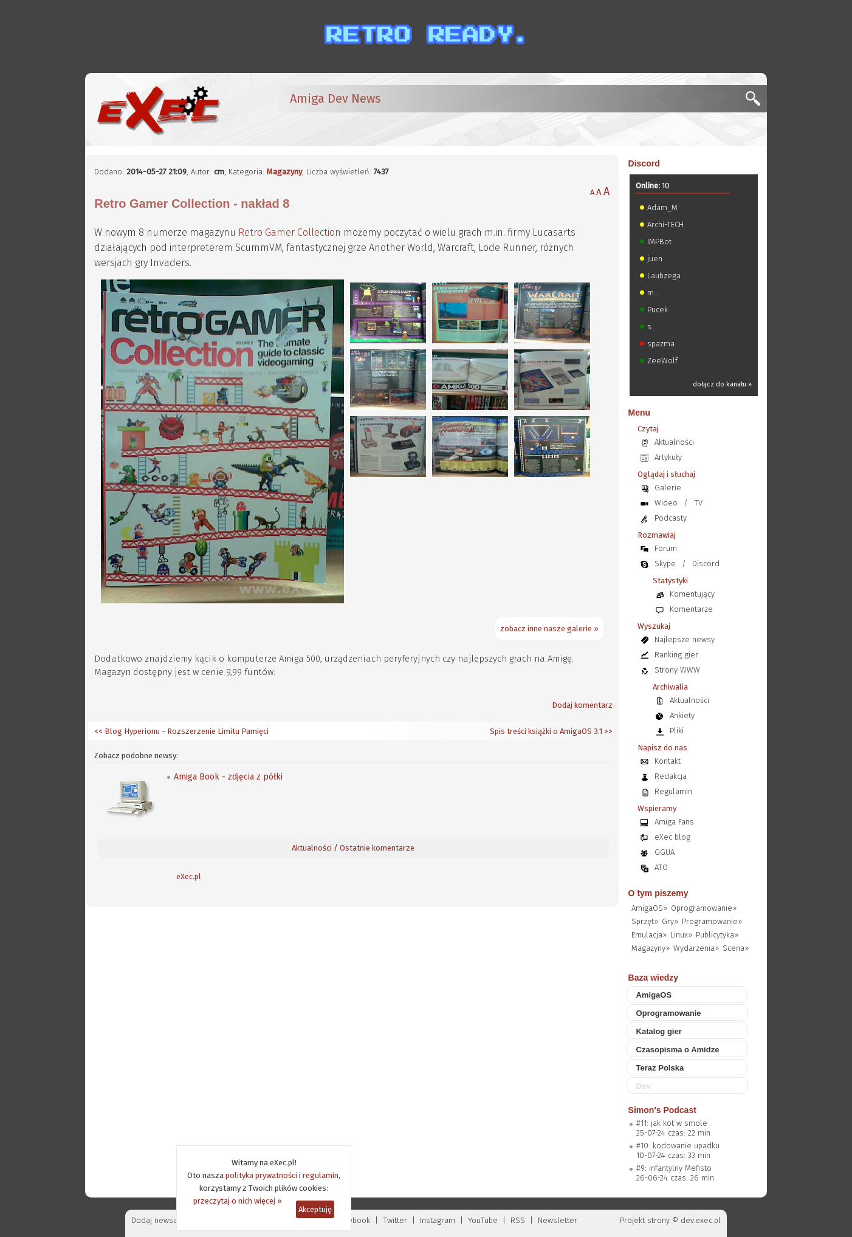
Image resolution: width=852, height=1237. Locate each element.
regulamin (320, 1175)
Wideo (666, 502)
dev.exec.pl (701, 1220)
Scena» (736, 948)
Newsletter (557, 1220)
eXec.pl (188, 876)
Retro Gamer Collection (289, 232)
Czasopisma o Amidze (678, 1049)
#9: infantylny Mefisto (674, 1168)
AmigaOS (654, 994)
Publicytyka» (717, 934)
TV (698, 502)
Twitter (395, 1220)
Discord (644, 163)
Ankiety (682, 715)
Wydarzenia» (696, 948)
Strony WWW (677, 669)
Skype (665, 563)
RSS (517, 1220)
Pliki (677, 730)
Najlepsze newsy (684, 639)
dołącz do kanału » (722, 384)
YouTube (483, 1220)
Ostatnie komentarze (377, 847)
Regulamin (673, 791)
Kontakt (667, 761)
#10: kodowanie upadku (678, 1145)
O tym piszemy (658, 893)
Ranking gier (676, 654)
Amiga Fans (674, 821)
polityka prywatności (261, 1175)
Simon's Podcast (662, 1110)
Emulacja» (649, 934)
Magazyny (284, 171)
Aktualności (312, 847)
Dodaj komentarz (582, 705)
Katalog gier (659, 1031)
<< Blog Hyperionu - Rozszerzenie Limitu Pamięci (181, 731)
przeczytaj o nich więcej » (237, 1200)
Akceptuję (315, 1209)
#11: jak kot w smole (671, 1123)
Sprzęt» (644, 921)
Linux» (681, 934)
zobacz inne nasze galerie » (549, 628)
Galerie (667, 487)
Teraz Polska (660, 1067)
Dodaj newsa (154, 1220)
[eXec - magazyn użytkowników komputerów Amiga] (158, 109)
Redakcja (670, 776)
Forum (665, 548)
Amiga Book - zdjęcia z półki (228, 777)
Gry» (670, 921)
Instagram (437, 1220)
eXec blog (672, 836)
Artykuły (668, 457)
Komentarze (691, 609)
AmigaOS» (649, 908)
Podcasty (670, 518)
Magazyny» (650, 948)
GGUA (664, 852)
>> (607, 731)
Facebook (353, 1220)
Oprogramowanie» (704, 908)
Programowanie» (712, 921)
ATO (661, 867)
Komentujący (692, 593)
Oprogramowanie (668, 1013)
